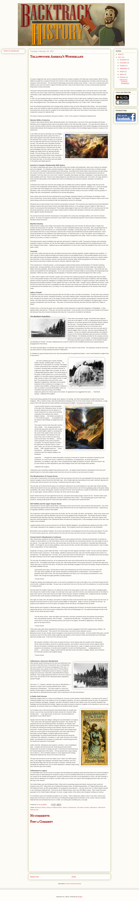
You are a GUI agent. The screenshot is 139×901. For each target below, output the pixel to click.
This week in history (83, 807)
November (123, 63)
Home (74, 877)
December (123, 60)
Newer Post (34, 877)
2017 (120, 57)
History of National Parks (54, 807)
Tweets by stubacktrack (11, 51)
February (123, 77)
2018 (120, 54)
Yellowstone (93, 807)
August (122, 71)
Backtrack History (40, 807)
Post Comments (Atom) (74, 883)
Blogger (80, 896)
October (123, 65)
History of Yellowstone (69, 807)
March (122, 74)
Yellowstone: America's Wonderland (124, 81)
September (123, 68)
